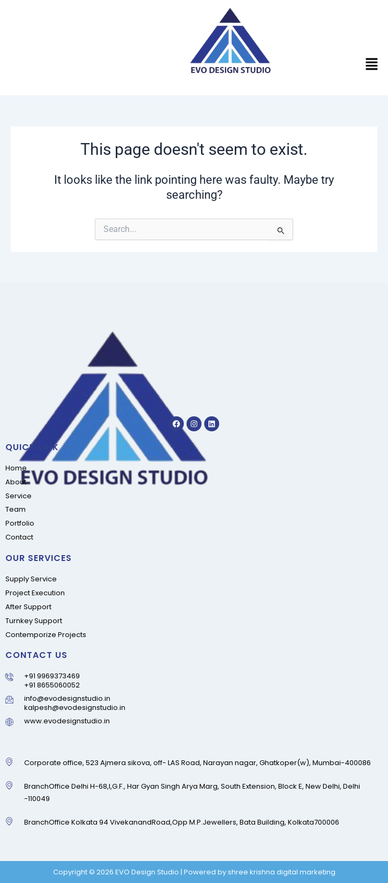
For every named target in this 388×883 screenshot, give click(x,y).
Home (16, 468)
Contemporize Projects (45, 635)
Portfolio (19, 523)
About (15, 482)
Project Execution (35, 593)
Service (18, 496)
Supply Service (31, 579)
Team (15, 509)
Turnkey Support (33, 621)
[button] (372, 65)
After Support (28, 607)
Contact (19, 537)
